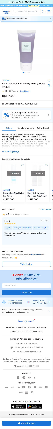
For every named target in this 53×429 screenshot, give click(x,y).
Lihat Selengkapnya (10, 152)
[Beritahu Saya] (26, 423)
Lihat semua (45, 209)
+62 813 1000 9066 (15, 303)
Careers (31, 327)
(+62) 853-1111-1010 (31, 366)
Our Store (15, 331)
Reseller (24, 331)
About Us (10, 327)
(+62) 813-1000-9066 (34, 347)
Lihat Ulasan (25, 91)
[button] (26, 115)
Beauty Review (36, 331)
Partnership (42, 327)
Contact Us (21, 327)
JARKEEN (6, 80)
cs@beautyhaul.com (31, 351)
